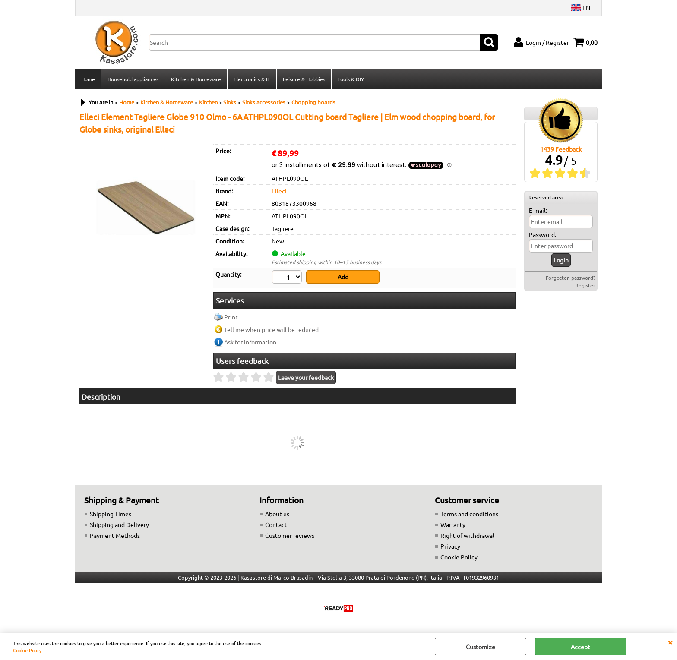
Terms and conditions (469, 514)
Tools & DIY (351, 79)
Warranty (452, 524)
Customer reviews (289, 535)
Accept (580, 647)
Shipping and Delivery (119, 524)
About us (277, 514)
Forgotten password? (570, 277)
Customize (480, 647)
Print (231, 317)
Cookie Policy (27, 650)
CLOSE (670, 642)
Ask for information (250, 342)
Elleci (279, 191)
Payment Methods (115, 535)
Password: (542, 234)
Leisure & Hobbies (304, 79)
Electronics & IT (252, 79)
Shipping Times (110, 514)
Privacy (450, 546)
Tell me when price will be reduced (271, 329)
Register (585, 285)
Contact (276, 524)
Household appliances (133, 79)
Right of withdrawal (467, 535)
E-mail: (538, 210)
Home (88, 79)
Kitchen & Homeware (196, 79)
